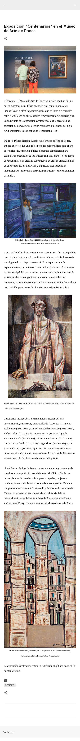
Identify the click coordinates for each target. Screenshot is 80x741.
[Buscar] (75, 5)
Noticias (9, 685)
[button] (6, 38)
